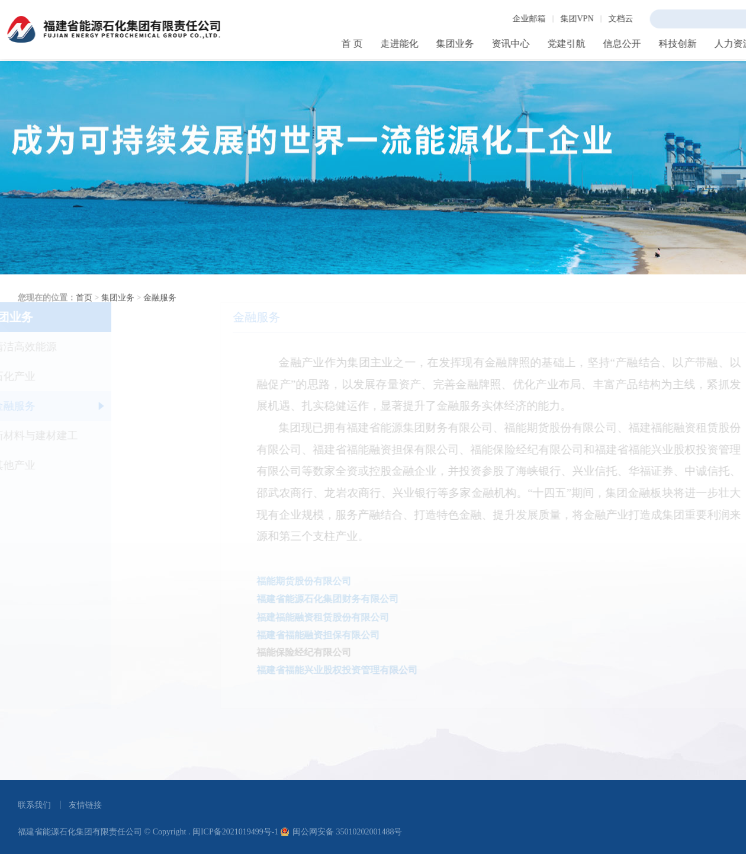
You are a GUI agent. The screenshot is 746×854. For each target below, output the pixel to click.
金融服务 (159, 328)
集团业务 (117, 328)
